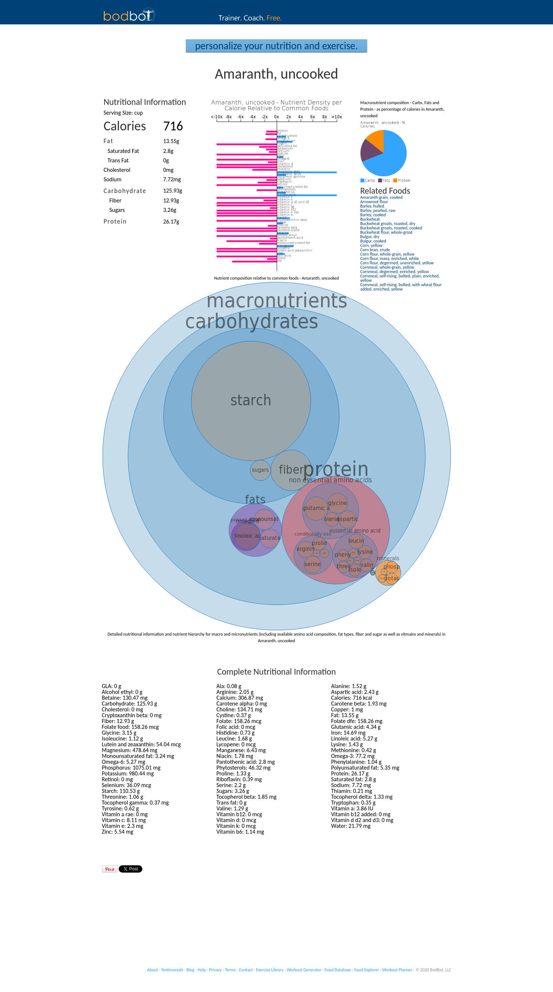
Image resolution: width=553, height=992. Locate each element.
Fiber (116, 200)
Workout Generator (304, 969)
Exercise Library (269, 969)
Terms (230, 969)
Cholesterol (117, 169)
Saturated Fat (123, 150)
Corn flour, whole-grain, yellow (387, 254)
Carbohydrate (125, 191)
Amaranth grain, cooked (381, 197)
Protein (115, 221)
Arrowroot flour (374, 201)
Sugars (117, 209)
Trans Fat (118, 160)
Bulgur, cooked (373, 241)
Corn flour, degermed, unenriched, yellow (397, 262)
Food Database (338, 969)
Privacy (215, 969)
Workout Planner (397, 969)
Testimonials (172, 969)
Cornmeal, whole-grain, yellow (387, 267)
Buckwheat (370, 219)
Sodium (113, 179)
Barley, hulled (372, 206)
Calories (125, 126)
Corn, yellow (371, 245)
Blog (190, 969)
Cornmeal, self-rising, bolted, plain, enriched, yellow (400, 278)
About (152, 969)
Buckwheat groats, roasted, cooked (391, 227)
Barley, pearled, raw (378, 210)
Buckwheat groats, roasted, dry (387, 223)
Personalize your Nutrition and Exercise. (276, 45)
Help (202, 969)
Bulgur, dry (369, 236)
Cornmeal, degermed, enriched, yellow (394, 271)
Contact (246, 969)
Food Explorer (366, 969)
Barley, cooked (373, 214)
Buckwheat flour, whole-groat (386, 232)
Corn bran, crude (375, 249)
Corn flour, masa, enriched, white (389, 258)
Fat (109, 141)
